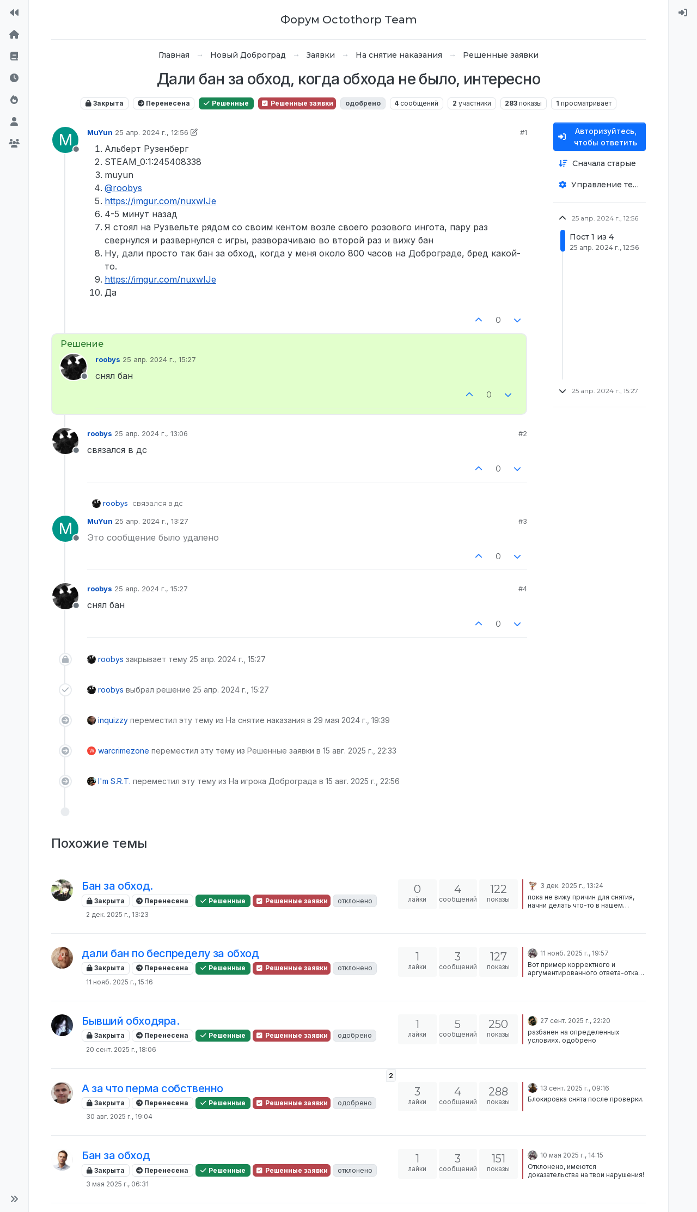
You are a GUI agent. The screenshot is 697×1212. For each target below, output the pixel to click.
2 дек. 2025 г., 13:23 (117, 914)
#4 (522, 588)
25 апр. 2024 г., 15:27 (159, 359)
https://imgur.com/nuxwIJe (160, 200)
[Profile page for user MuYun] (65, 140)
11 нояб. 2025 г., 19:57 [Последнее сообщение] (574, 953)
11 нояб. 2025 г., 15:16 (119, 982)
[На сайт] (14, 13)
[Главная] (14, 35)
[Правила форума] (14, 56)
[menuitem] (683, 13)
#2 (522, 433)
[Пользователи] (14, 122)
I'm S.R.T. (114, 781)
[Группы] (14, 143)
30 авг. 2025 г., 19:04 (119, 1116)
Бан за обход (116, 1155)
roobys (107, 359)
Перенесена (164, 103)
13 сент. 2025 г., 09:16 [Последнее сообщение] (574, 1088)
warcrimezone (123, 750)
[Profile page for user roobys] (73, 367)
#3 (522, 521)
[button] (14, 1199)
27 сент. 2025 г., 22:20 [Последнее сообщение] (575, 1021)
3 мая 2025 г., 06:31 (117, 1184)
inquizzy (113, 720)
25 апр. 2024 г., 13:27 (151, 521)
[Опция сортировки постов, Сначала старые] (599, 163)
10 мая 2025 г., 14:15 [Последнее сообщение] (571, 1155)
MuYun (100, 132)
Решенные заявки (297, 103)
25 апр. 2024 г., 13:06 (151, 433)
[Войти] (683, 13)
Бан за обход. (117, 885)
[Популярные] (14, 100)
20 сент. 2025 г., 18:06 (121, 1049)
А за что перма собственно (152, 1088)
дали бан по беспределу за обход (170, 953)
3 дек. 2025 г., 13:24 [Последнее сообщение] (571, 886)
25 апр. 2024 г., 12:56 (151, 132)
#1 (523, 132)
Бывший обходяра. (131, 1020)
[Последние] (14, 78)
